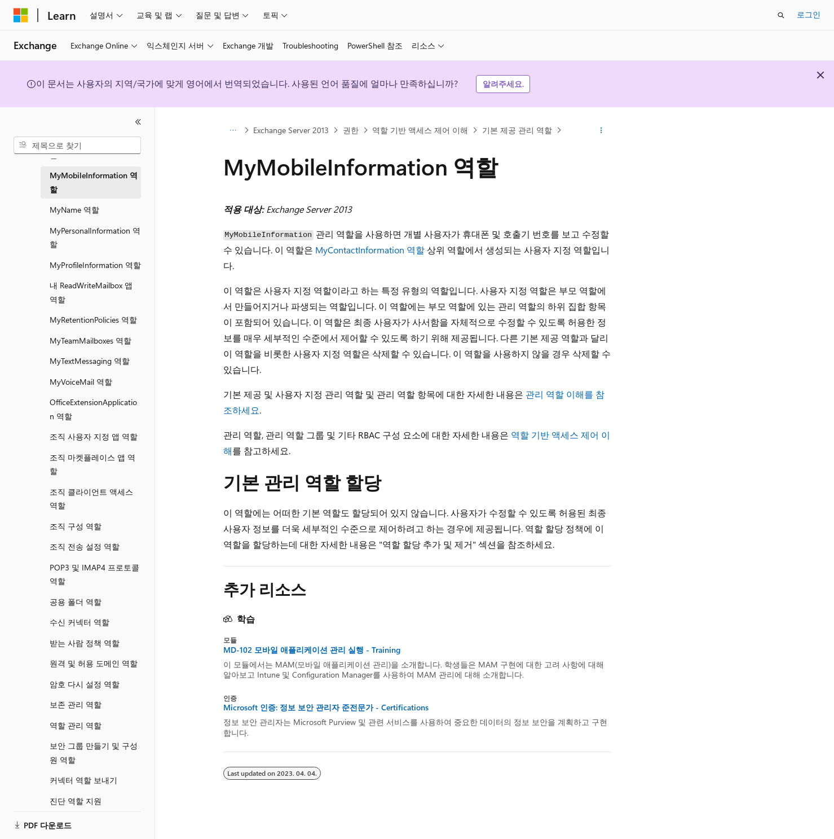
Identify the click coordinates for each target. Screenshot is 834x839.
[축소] (138, 122)
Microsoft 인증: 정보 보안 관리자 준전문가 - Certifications (326, 707)
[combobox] (77, 146)
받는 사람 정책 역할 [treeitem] (85, 643)
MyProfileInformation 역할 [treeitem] (95, 265)
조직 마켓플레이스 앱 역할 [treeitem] (92, 464)
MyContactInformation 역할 (370, 250)
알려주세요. (503, 83)
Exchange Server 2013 (291, 130)
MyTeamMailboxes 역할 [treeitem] (90, 340)
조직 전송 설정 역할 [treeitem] (85, 546)
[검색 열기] (781, 15)
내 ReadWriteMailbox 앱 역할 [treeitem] (91, 292)
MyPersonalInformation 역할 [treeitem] (95, 237)
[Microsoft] (21, 15)
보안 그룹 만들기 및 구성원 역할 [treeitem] (94, 752)
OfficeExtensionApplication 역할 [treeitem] (93, 409)
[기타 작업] (601, 130)
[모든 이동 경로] (233, 130)
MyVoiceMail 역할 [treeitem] (81, 381)
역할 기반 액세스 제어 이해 (420, 130)
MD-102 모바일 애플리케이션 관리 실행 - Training (311, 650)
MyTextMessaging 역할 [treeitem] (90, 360)
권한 (351, 130)
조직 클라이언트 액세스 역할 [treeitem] (91, 498)
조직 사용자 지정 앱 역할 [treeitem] (94, 436)
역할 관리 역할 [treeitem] (76, 725)
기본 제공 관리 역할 (517, 130)
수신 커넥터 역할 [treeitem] (79, 622)
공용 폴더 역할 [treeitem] (76, 601)
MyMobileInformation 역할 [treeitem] (94, 182)
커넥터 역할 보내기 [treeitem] (83, 780)
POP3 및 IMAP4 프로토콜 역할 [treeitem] (94, 574)
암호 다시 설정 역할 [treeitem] (85, 684)
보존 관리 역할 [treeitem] (76, 704)
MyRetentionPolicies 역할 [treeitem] (93, 319)
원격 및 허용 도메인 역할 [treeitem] (94, 663)
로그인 (808, 14)
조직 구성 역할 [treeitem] (76, 526)
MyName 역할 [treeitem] (74, 209)
